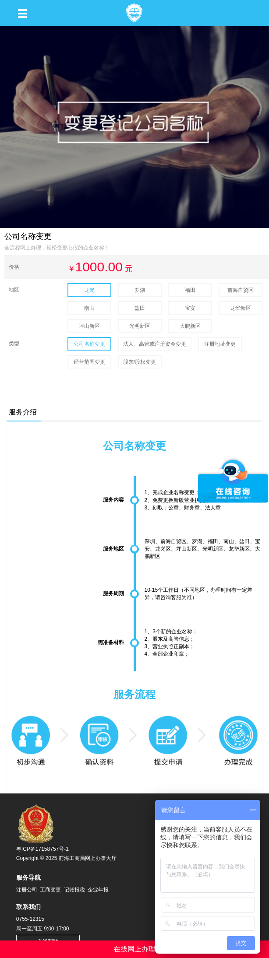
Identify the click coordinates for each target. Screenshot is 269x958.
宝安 (190, 308)
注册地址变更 (220, 344)
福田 (190, 290)
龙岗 (89, 290)
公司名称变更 (89, 344)
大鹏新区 (190, 326)
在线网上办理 (134, 949)
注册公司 (26, 890)
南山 (89, 308)
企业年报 (98, 890)
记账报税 (74, 890)
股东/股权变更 (139, 362)
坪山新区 (89, 326)
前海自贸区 (240, 290)
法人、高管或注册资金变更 (154, 344)
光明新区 (139, 326)
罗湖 (139, 290)
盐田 (139, 308)
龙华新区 (240, 308)
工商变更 (50, 890)
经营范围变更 (89, 362)
